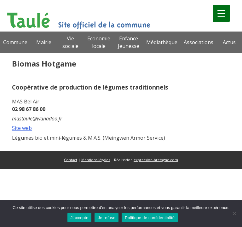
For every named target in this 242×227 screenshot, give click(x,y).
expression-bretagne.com (156, 159)
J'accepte (80, 217)
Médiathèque (161, 42)
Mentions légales (95, 159)
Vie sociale (70, 42)
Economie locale (98, 42)
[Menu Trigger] (221, 13)
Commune (15, 42)
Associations (198, 42)
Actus (229, 42)
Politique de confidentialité (150, 217)
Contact (70, 159)
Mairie (43, 42)
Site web (22, 128)
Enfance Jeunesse (128, 42)
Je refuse (106, 217)
